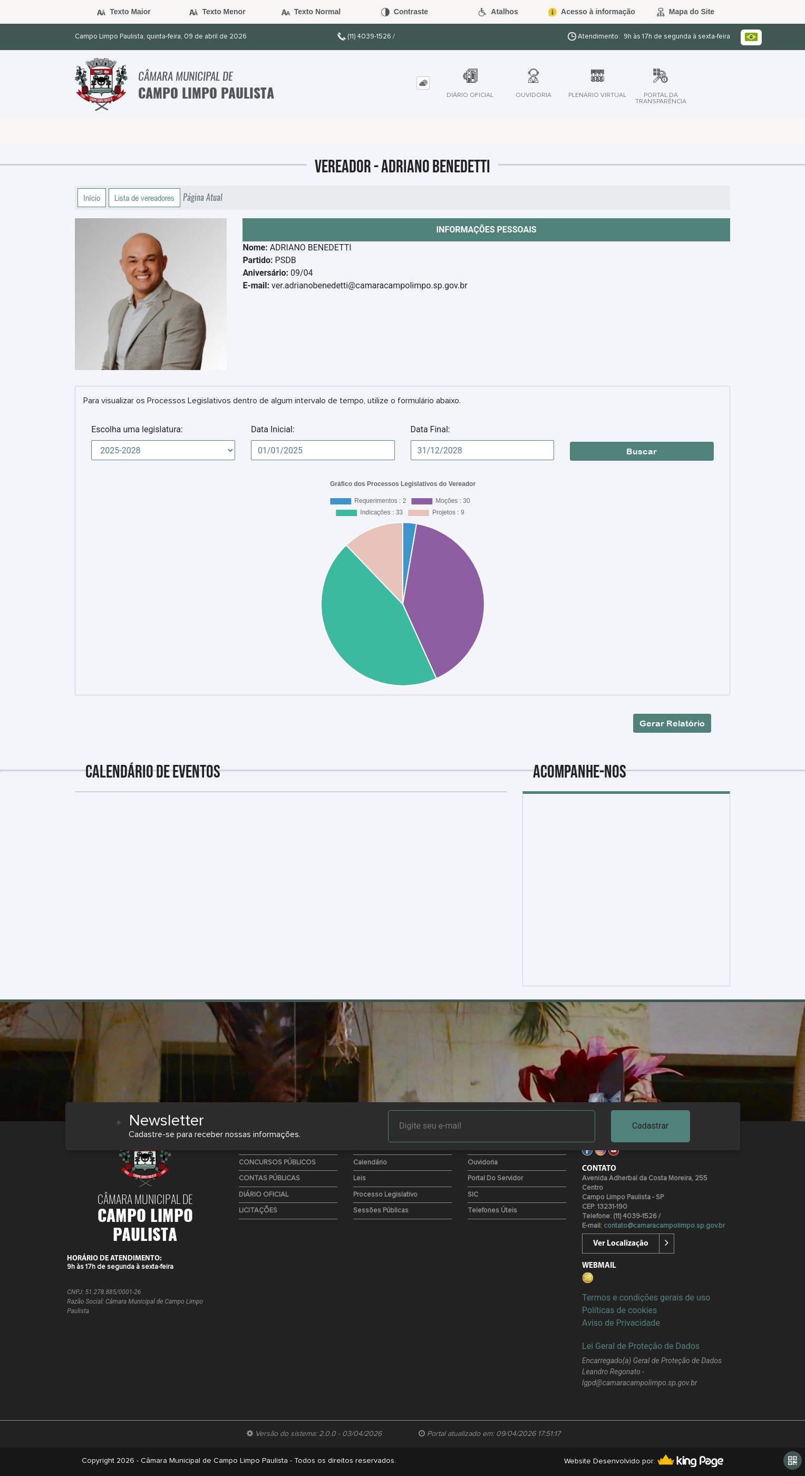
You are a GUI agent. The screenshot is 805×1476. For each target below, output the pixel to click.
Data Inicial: (273, 429)
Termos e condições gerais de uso (646, 1298)
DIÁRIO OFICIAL (263, 1194)
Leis (359, 1178)
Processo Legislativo (385, 1194)
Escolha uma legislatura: (137, 429)
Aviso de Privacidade (621, 1323)
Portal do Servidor (495, 1178)
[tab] (423, 83)
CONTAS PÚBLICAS (269, 1178)
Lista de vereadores (144, 197)
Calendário (370, 1162)
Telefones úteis (492, 1210)
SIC (473, 1194)
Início (91, 197)
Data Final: (430, 429)
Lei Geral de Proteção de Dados (641, 1346)
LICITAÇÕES (258, 1210)
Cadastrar (650, 1126)
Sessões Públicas (381, 1210)
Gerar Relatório (672, 723)
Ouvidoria (483, 1162)
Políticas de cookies (619, 1310)
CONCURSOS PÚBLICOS (277, 1162)
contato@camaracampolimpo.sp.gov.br (664, 1225)
